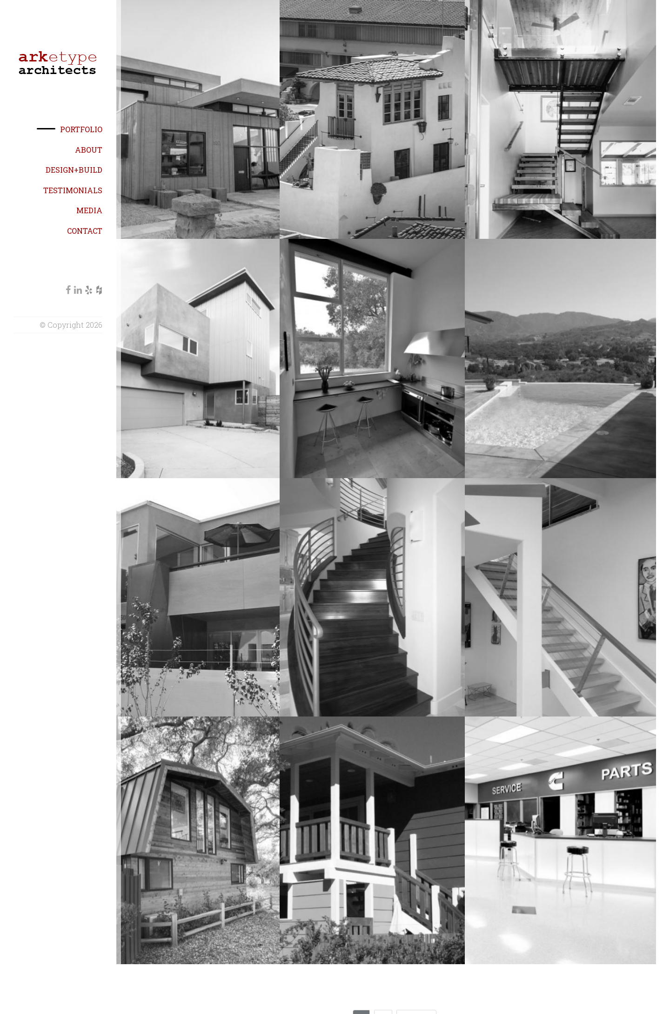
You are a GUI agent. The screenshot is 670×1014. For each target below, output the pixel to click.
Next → (416, 982)
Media (89, 210)
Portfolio (81, 129)
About (88, 150)
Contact (84, 231)
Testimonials (72, 190)
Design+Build (74, 170)
